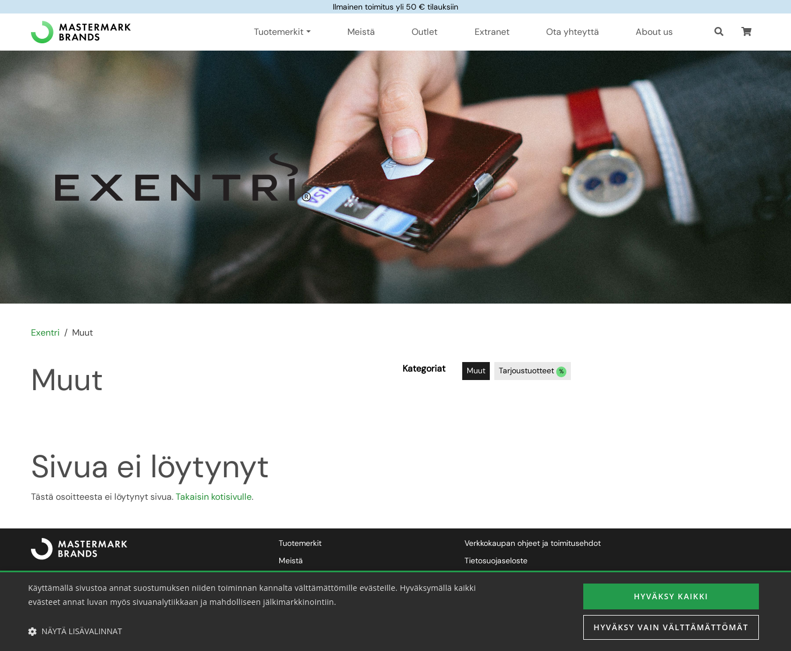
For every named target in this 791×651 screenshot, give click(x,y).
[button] (746, 32)
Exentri (45, 332)
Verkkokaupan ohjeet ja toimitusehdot (532, 543)
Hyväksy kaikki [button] (671, 596)
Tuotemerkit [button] (278, 32)
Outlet (424, 32)
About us (654, 32)
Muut (476, 370)
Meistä (361, 32)
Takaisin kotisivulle (214, 497)
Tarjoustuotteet (533, 371)
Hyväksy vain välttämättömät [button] (670, 627)
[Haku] (718, 32)
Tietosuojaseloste (496, 560)
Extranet (492, 32)
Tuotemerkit (300, 543)
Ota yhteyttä (572, 32)
